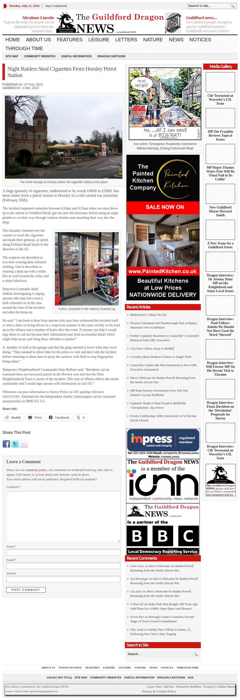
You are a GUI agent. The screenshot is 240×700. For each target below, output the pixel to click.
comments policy (36, 470)
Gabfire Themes (226, 686)
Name (11, 546)
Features (70, 39)
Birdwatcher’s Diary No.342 (148, 315)
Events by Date (70, 667)
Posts (158, 686)
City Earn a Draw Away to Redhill (152, 348)
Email (11, 560)
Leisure (98, 39)
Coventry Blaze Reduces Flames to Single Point (161, 357)
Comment (13, 487)
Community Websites (39, 56)
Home (12, 39)
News (176, 39)
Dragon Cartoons (111, 56)
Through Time (24, 48)
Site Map (11, 56)
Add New (169, 686)
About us (38, 39)
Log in (150, 686)
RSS (190, 677)
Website (11, 573)
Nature (153, 39)
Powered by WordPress (188, 686)
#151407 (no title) (59, 677)
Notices (200, 39)
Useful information (76, 56)
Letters (126, 39)
